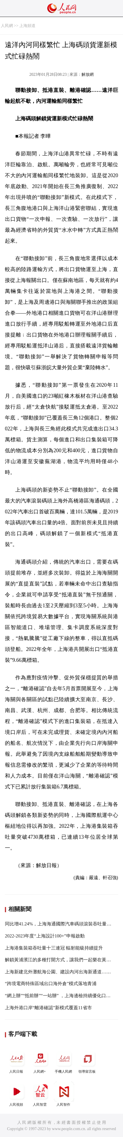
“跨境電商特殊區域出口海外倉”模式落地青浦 (50, 983)
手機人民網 (64, 1061)
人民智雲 (40, 1094)
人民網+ (40, 1061)
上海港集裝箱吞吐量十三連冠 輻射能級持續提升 (54, 947)
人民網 (7, 26)
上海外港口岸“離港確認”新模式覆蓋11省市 (48, 1007)
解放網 (88, 74)
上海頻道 (27, 26)
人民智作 (64, 1094)
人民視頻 (17, 1094)
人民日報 (17, 1061)
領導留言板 (87, 1061)
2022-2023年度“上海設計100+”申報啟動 (45, 935)
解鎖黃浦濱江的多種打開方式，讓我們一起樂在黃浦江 (60, 959)
